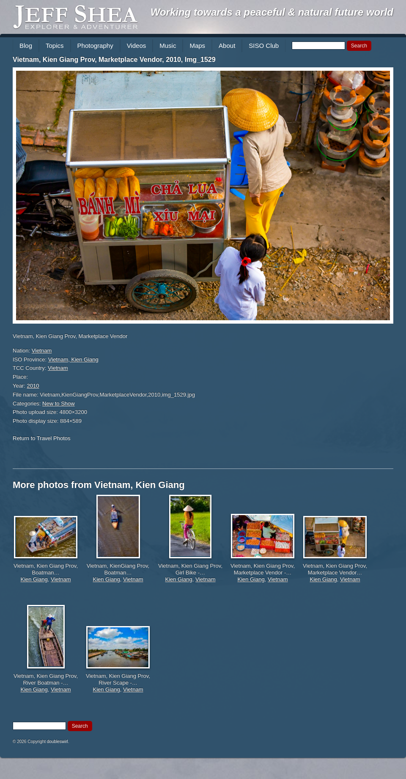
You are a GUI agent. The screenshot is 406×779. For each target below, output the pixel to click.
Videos (136, 45)
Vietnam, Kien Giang (73, 359)
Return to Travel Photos (42, 438)
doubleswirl (57, 741)
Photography (95, 45)
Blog (25, 45)
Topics (55, 45)
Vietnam (42, 350)
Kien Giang (33, 579)
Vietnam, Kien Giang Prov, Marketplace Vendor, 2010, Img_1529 (114, 59)
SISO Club (264, 45)
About (227, 45)
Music (167, 45)
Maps (197, 45)
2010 (33, 386)
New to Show (58, 403)
